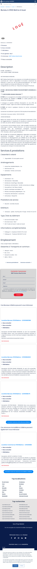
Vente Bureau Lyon (23, 504)
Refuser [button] (21, 565)
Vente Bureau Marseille (24, 506)
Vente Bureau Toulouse (24, 510)
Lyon (3, 486)
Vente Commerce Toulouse (25, 518)
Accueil (2, 6)
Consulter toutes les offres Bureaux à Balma (18, 422)
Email (3, 547)
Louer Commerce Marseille (8, 514)
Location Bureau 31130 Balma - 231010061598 (16, 320)
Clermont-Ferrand (23, 496)
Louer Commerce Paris (7, 516)
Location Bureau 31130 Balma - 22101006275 (15, 394)
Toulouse (4, 490)
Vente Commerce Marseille (25, 514)
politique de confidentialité (20, 291)
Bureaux (8, 6)
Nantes (4, 494)
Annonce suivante (25, 262)
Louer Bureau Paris (6, 508)
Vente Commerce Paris (24, 516)
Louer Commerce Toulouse (8, 518)
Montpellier (5, 496)
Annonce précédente (12, 262)
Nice (3, 492)
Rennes (21, 488)
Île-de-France (5, 482)
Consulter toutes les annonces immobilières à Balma (18, 471)
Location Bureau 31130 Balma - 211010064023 (16, 357)
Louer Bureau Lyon (6, 504)
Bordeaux (21, 484)
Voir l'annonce (5, 341)
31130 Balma (19, 6)
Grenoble (21, 490)
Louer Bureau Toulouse (7, 510)
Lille (20, 486)
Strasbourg (22, 482)
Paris (3, 484)
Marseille (4, 488)
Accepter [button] (15, 565)
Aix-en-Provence (23, 494)
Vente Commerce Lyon (24, 512)
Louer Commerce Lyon (7, 512)
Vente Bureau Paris (23, 508)
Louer (13, 6)
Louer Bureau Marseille (7, 506)
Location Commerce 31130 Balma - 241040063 (16, 445)
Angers (20, 492)
